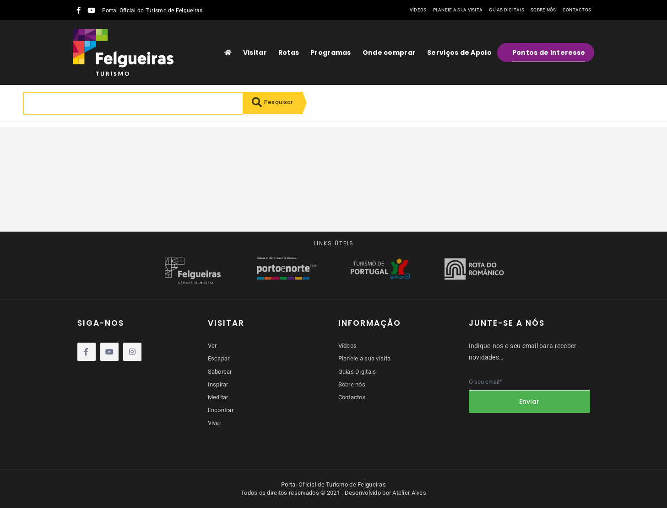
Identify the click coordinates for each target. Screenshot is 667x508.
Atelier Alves (409, 492)
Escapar (219, 358)
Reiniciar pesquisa (107, 135)
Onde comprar (389, 52)
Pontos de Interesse (548, 52)
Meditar (218, 397)
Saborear (220, 371)
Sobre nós (543, 9)
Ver (212, 345)
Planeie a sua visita (458, 9)
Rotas (288, 52)
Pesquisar (275, 103)
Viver (214, 422)
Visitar (255, 52)
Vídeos (418, 9)
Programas (330, 52)
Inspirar (218, 384)
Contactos (577, 9)
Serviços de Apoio (459, 52)
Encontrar (221, 410)
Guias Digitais (506, 9)
